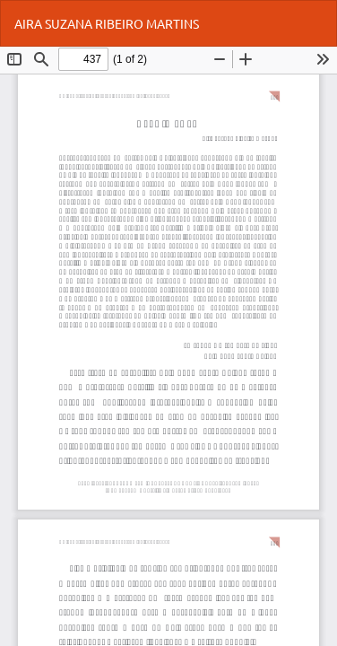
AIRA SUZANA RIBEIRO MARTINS (106, 23)
